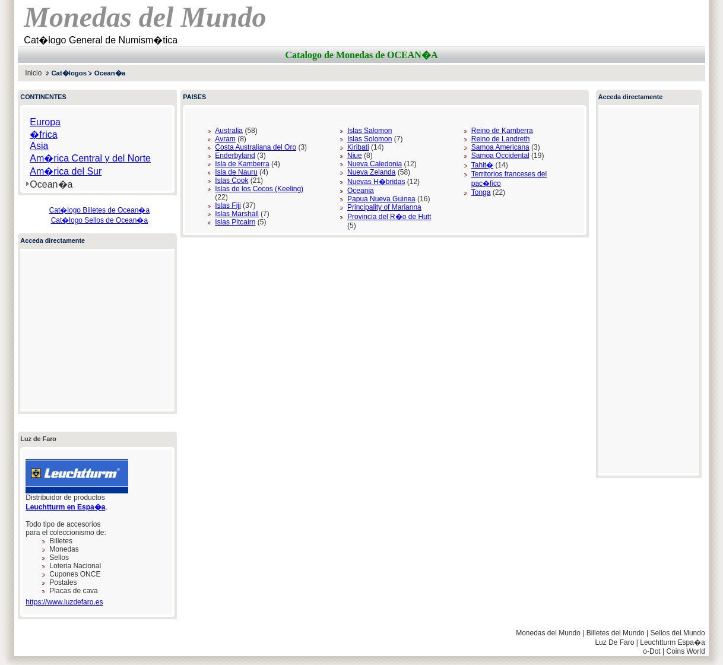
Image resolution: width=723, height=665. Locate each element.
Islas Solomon (369, 139)
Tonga (481, 192)
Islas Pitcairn (235, 222)
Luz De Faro (614, 642)
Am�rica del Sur (66, 171)
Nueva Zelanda (371, 172)
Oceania (360, 190)
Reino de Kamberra (502, 130)
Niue (354, 155)
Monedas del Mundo (548, 633)
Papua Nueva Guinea (381, 199)
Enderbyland (235, 155)
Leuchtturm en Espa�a (65, 507)
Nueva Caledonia (374, 164)
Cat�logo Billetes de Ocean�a (99, 210)
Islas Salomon (369, 130)
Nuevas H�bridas (376, 182)
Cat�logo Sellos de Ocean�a (99, 220)
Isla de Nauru (236, 172)
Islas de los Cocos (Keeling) (259, 189)
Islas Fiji (227, 205)
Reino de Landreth (500, 139)
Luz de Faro (38, 438)
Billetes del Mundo (615, 633)
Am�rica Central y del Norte (90, 158)
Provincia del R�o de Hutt (389, 217)
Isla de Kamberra (242, 164)
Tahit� (482, 165)
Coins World (685, 651)
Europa (45, 122)
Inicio (33, 73)
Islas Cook (231, 180)
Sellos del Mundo (678, 633)
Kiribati (358, 147)
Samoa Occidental (500, 155)
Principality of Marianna (384, 207)
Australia (229, 130)
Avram (225, 139)
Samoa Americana (500, 147)
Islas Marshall (236, 214)
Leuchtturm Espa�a (672, 642)
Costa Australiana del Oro (255, 147)
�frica (43, 134)
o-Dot (651, 651)
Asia (39, 146)
